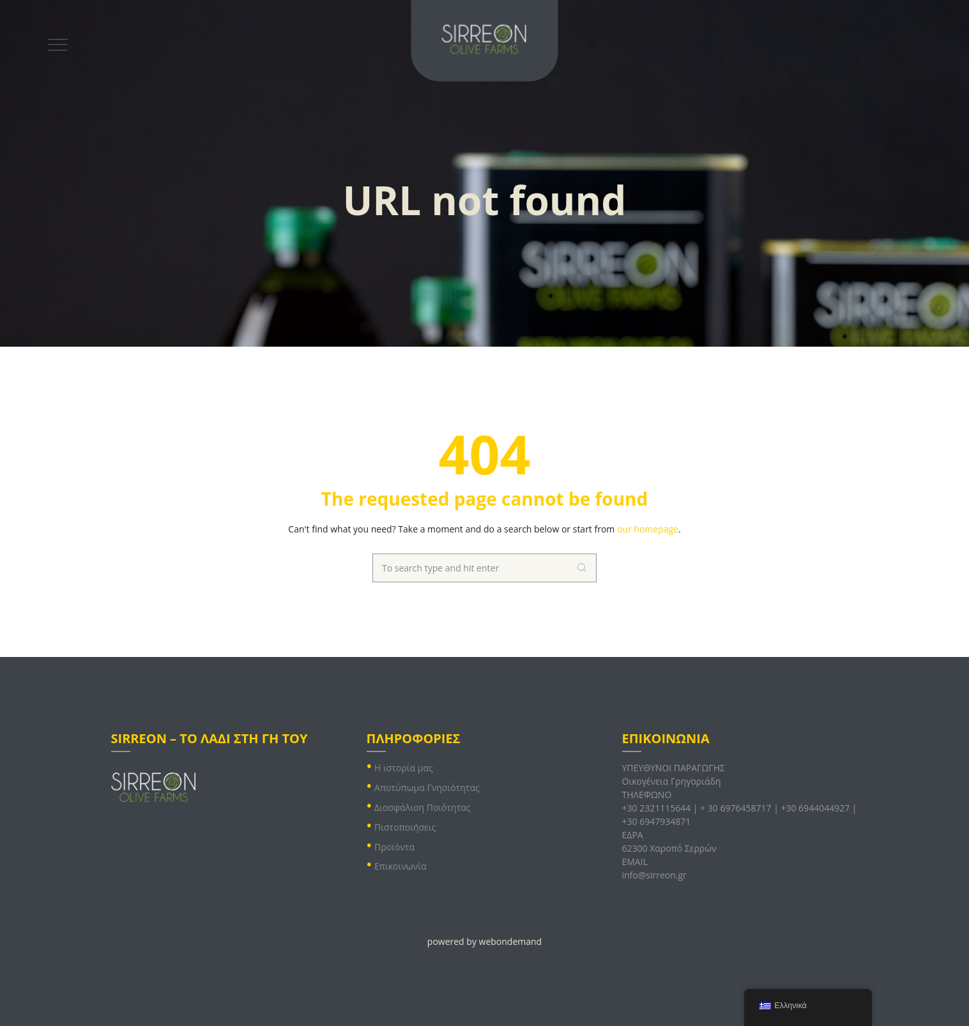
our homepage (647, 529)
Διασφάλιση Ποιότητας (422, 807)
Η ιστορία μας (403, 768)
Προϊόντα (394, 847)
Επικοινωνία (400, 866)
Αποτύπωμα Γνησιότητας (427, 787)
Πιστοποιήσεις (405, 827)
